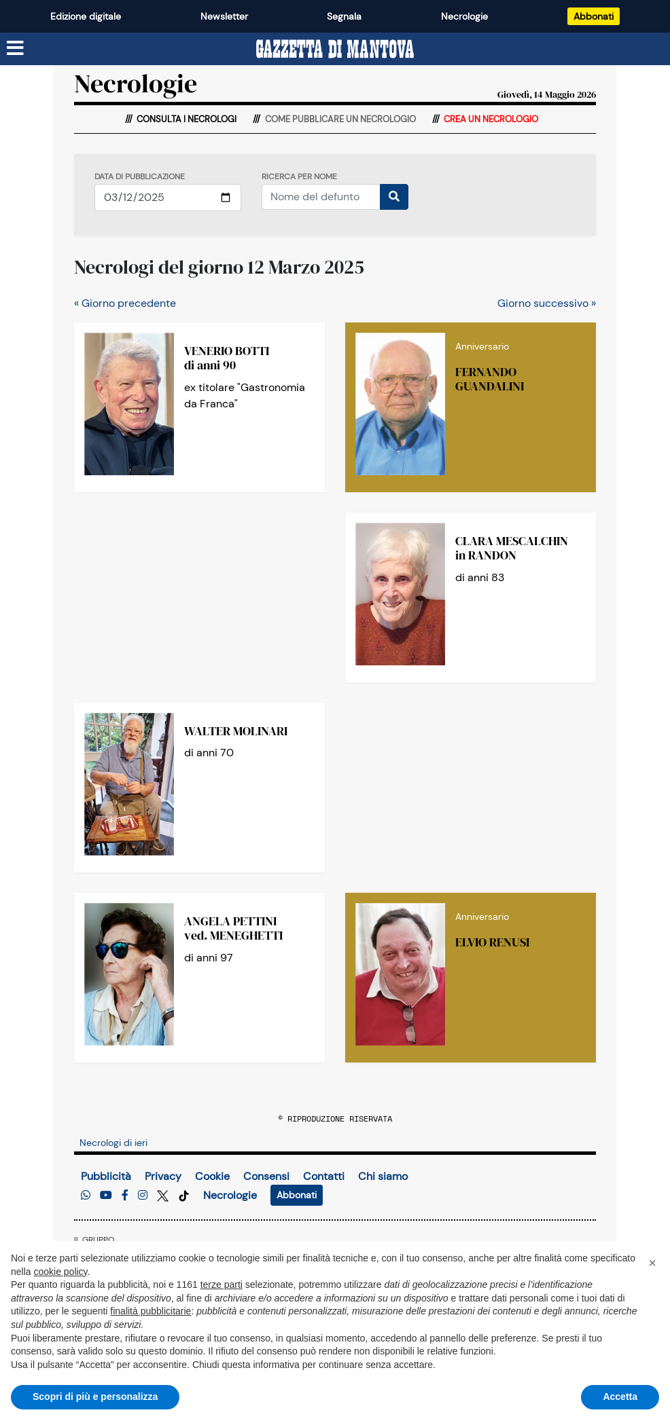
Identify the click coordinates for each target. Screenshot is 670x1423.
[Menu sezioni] (15, 49)
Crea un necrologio (490, 119)
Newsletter (224, 16)
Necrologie (464, 16)
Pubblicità (106, 1176)
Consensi (266, 1176)
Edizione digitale (85, 16)
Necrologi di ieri (113, 1142)
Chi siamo (383, 1176)
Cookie (212, 1176)
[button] (652, 1263)
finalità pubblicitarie (150, 1311)
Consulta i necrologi (185, 119)
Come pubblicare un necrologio (339, 119)
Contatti (324, 1176)
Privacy (163, 1176)
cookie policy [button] (60, 1271)
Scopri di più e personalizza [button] (95, 1396)
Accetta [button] (620, 1396)
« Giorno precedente (125, 303)
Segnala (344, 16)
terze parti (221, 1284)
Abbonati (594, 16)
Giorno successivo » (546, 303)
